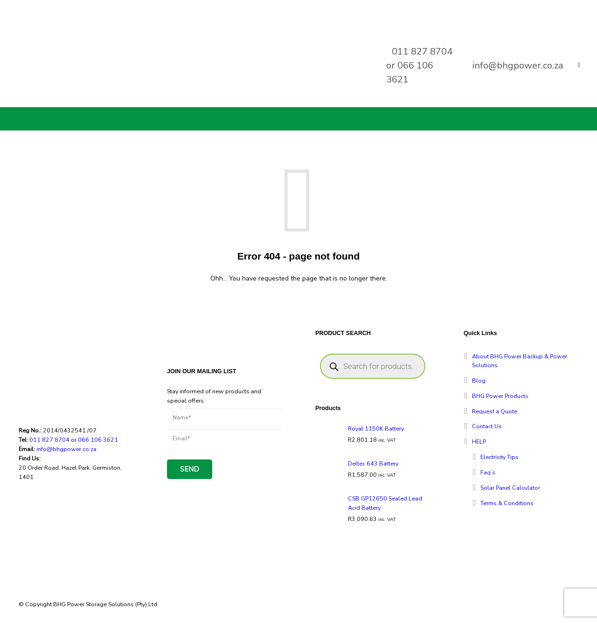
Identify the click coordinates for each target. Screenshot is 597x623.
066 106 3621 (98, 440)
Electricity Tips (499, 457)
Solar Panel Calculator (510, 488)
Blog (479, 380)
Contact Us (487, 426)
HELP (479, 441)
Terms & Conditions (507, 503)
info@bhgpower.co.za (517, 65)
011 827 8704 (422, 51)
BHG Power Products (500, 396)
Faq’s (487, 472)
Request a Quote (494, 411)
